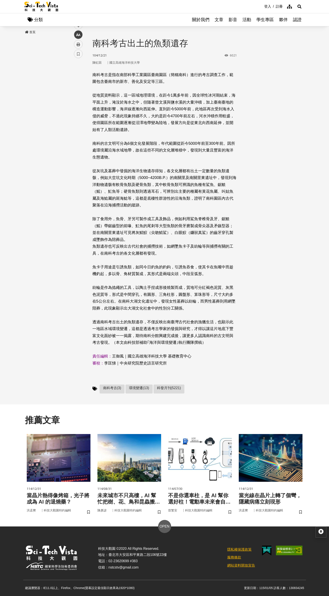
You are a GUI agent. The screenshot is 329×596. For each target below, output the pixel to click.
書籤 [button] (78, 131)
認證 (297, 19)
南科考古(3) (112, 388)
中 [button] (78, 112)
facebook (78, 83)
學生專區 (265, 19)
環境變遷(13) (139, 388)
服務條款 (234, 557)
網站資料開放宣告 (241, 565)
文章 (219, 19)
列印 (78, 121)
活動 (246, 19)
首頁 (30, 32)
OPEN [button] (164, 526)
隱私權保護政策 (239, 549)
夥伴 (283, 19)
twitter (78, 93)
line (77, 102)
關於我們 (200, 19)
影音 (233, 19)
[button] (299, 6)
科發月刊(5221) (169, 388)
